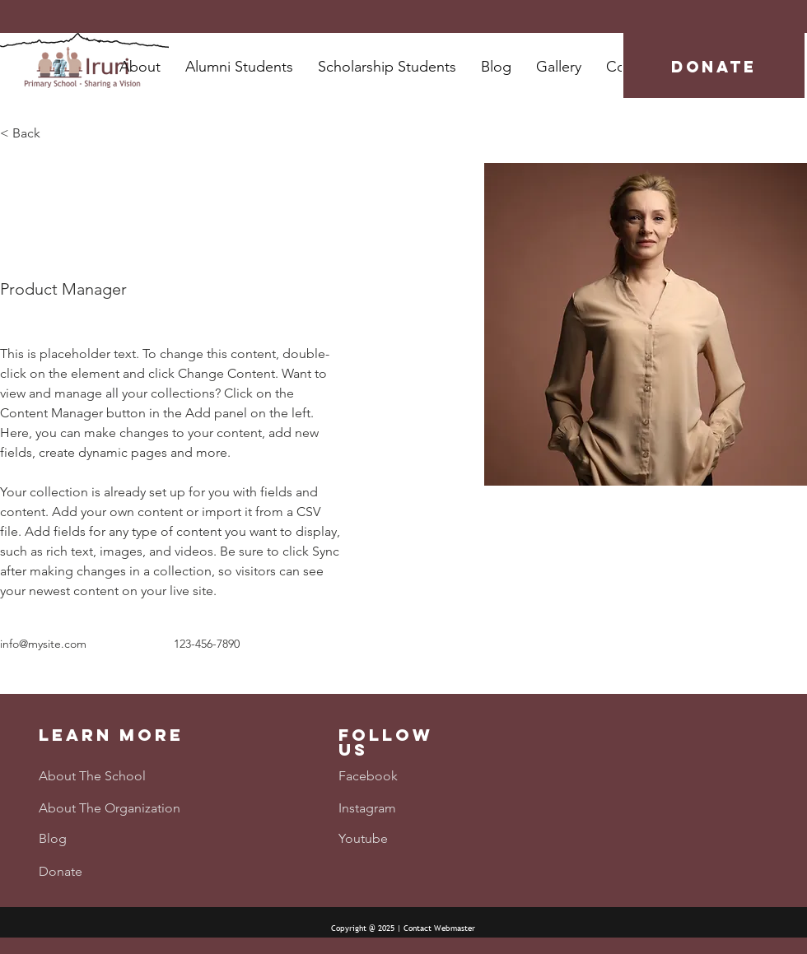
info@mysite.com (43, 643)
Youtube (363, 838)
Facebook (368, 776)
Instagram (367, 808)
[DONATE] (714, 67)
